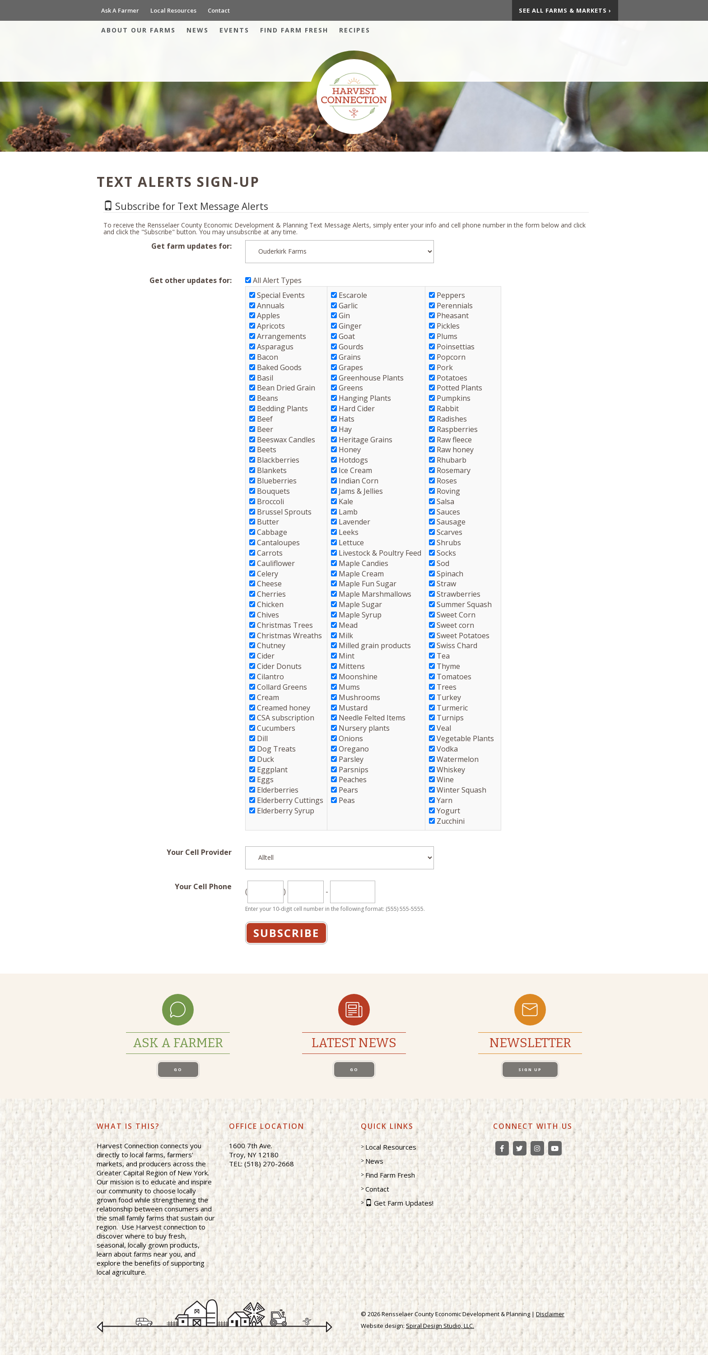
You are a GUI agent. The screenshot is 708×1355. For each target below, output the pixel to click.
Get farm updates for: (191, 246)
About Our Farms (138, 30)
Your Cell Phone (203, 886)
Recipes (354, 30)
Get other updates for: (190, 280)
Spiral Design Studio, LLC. (440, 1326)
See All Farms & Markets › (565, 10)
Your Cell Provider (199, 852)
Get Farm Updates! (403, 1202)
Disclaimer (550, 1314)
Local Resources (173, 10)
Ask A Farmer (120, 10)
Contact (219, 10)
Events (234, 30)
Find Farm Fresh (294, 30)
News (197, 30)
